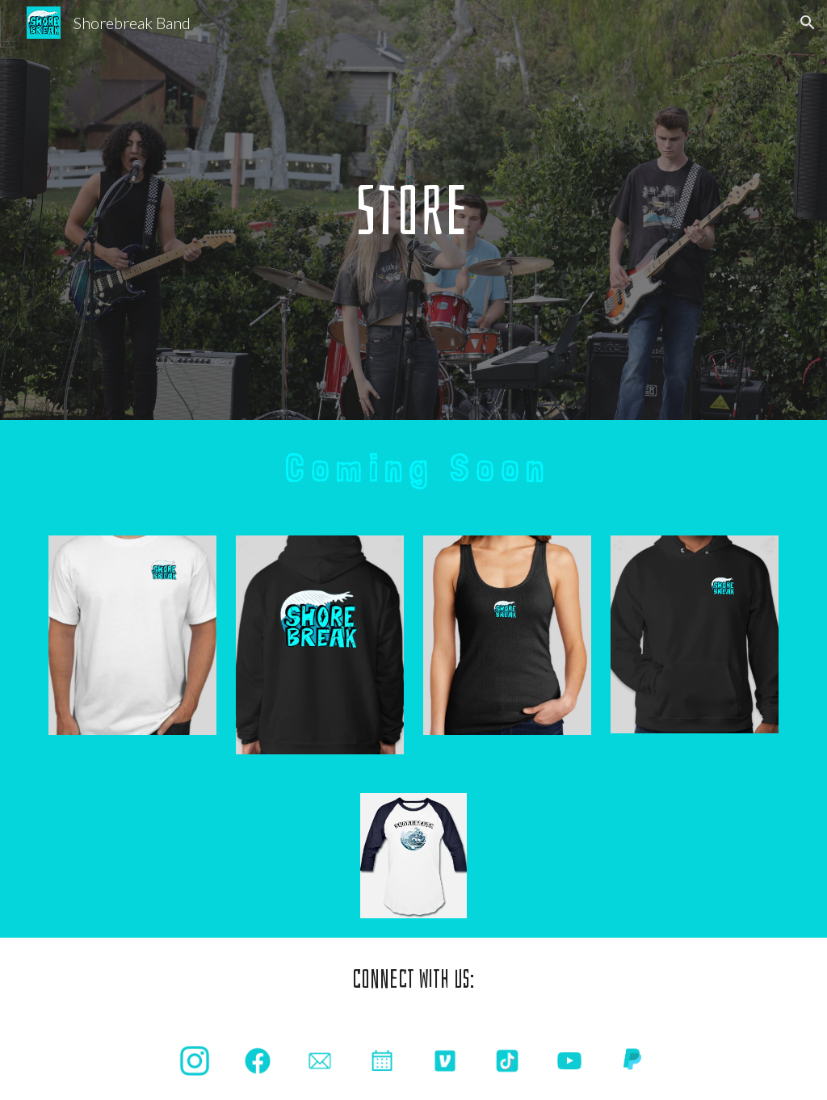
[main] (413, 210)
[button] (807, 22)
